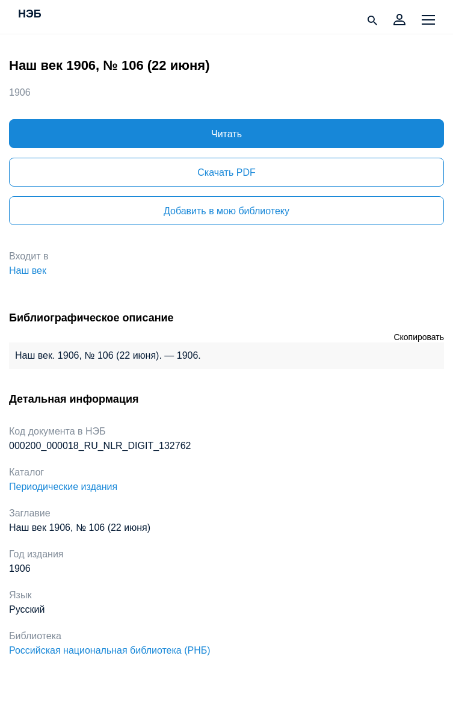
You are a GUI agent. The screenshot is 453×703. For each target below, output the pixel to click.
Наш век (27, 270)
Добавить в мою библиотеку (226, 211)
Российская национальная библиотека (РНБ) (110, 650)
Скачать (226, 172)
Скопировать (418, 337)
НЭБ (30, 14)
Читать (226, 134)
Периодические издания (63, 487)
